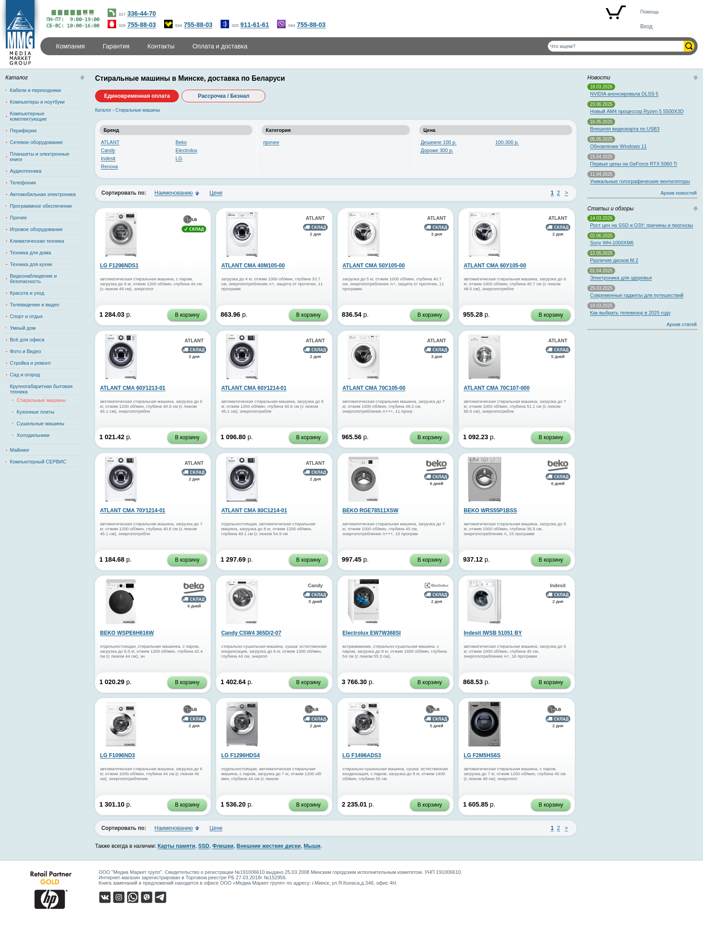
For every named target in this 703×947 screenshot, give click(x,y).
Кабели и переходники (35, 90)
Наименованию (173, 193)
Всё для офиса (27, 339)
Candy (108, 150)
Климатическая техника (37, 241)
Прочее (18, 217)
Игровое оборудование (36, 229)
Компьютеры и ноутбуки (37, 102)
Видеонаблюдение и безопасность (33, 278)
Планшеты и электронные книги (39, 156)
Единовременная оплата (137, 96)
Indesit (108, 158)
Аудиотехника (25, 171)
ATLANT (110, 142)
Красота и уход (27, 293)
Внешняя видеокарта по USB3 (625, 128)
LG (179, 158)
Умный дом (22, 328)
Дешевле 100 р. (438, 142)
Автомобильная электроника (43, 194)
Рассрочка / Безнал (224, 96)
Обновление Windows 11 (618, 146)
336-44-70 (141, 13)
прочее (271, 142)
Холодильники (33, 435)
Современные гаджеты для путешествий (636, 295)
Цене (215, 193)
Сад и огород (25, 374)
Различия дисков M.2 (614, 260)
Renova (109, 166)
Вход (646, 26)
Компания (70, 46)
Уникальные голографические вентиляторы (640, 181)
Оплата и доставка (219, 46)
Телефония (23, 182)
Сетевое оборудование (36, 142)
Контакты (161, 46)
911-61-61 (254, 24)
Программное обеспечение (41, 206)
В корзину (187, 315)
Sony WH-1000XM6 (612, 242)
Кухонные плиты (35, 412)
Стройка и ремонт (30, 363)
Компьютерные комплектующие (28, 116)
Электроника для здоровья (621, 277)
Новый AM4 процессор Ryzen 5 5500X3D (637, 111)
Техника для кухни (31, 264)
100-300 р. (507, 142)
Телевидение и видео (34, 304)
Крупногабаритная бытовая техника (41, 389)
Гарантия (116, 46)
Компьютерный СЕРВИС (38, 461)
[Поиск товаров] (616, 46)
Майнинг (20, 450)
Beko (181, 142)
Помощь (649, 11)
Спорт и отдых (26, 316)
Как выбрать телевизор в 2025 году (630, 312)
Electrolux (186, 150)
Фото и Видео (25, 351)
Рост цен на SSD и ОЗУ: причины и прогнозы (641, 225)
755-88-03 (141, 24)
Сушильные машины (40, 423)
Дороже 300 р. (437, 150)
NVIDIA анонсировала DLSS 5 (624, 93)
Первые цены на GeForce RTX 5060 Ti (633, 163)
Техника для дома (30, 252)
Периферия (23, 130)
